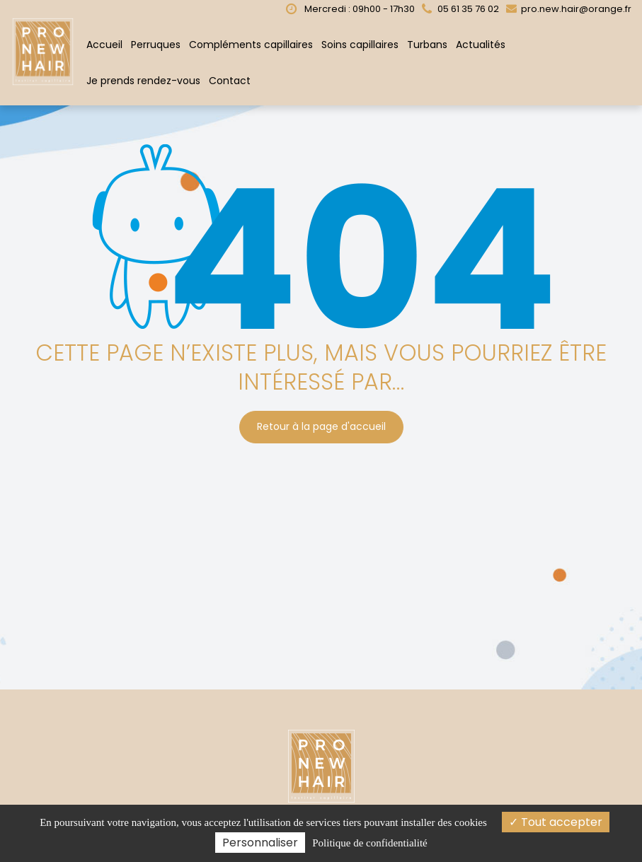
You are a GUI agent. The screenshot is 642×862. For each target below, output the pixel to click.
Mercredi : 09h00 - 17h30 (350, 9)
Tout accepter (555, 822)
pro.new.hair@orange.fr (568, 9)
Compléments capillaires (251, 44)
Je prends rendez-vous (143, 81)
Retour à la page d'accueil (321, 427)
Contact (230, 81)
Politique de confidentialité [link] (369, 843)
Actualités (480, 44)
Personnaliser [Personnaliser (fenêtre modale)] (260, 842)
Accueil (104, 44)
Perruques (155, 44)
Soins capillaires (360, 44)
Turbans (427, 44)
